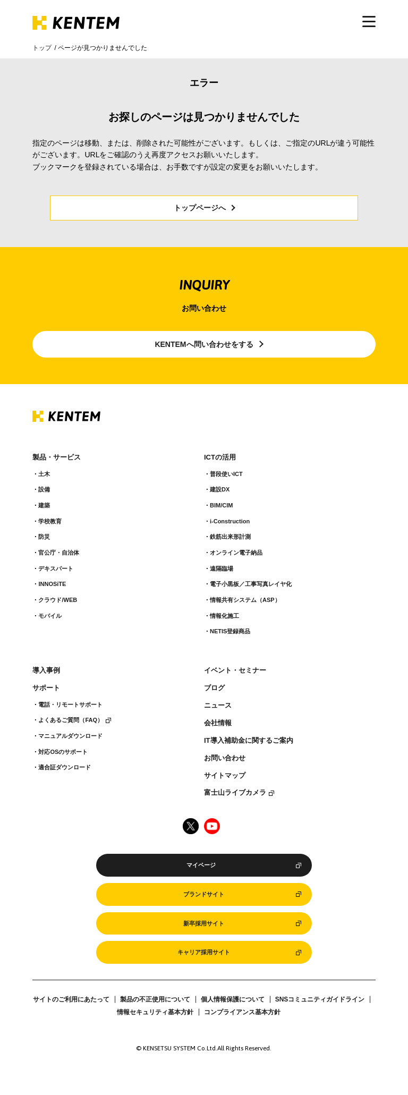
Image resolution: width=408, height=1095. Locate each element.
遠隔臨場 (221, 568)
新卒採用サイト (203, 923)
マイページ (201, 865)
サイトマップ (224, 775)
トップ (42, 48)
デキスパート (55, 568)
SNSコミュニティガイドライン (320, 999)
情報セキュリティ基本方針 (155, 1012)
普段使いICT (226, 474)
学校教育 (50, 521)
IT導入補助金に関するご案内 (248, 740)
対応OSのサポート (63, 752)
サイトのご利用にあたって (71, 999)
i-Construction (230, 521)
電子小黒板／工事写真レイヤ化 (251, 584)
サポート (46, 688)
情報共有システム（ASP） (245, 600)
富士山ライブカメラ (235, 792)
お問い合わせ (224, 758)
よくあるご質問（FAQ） (70, 720)
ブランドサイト (203, 894)
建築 (44, 505)
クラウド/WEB (57, 600)
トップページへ (200, 207)
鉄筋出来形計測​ (230, 536)
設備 (44, 489)
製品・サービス (56, 457)
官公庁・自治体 (58, 552)
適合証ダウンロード (64, 767)
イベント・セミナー (235, 670)
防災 (44, 536)
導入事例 (46, 670)
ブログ (214, 688)
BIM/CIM (221, 505)
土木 (44, 474)
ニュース (218, 705)
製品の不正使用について (155, 999)
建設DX (220, 489)
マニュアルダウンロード (70, 736)
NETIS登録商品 (230, 631)
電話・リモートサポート (70, 704)
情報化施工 (224, 616)
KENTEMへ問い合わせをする (204, 344)
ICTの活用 (220, 457)
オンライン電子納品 (236, 552)
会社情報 (218, 723)
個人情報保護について (233, 999)
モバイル (50, 616)
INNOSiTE (52, 584)
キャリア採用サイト (203, 952)
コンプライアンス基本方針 (242, 1012)
